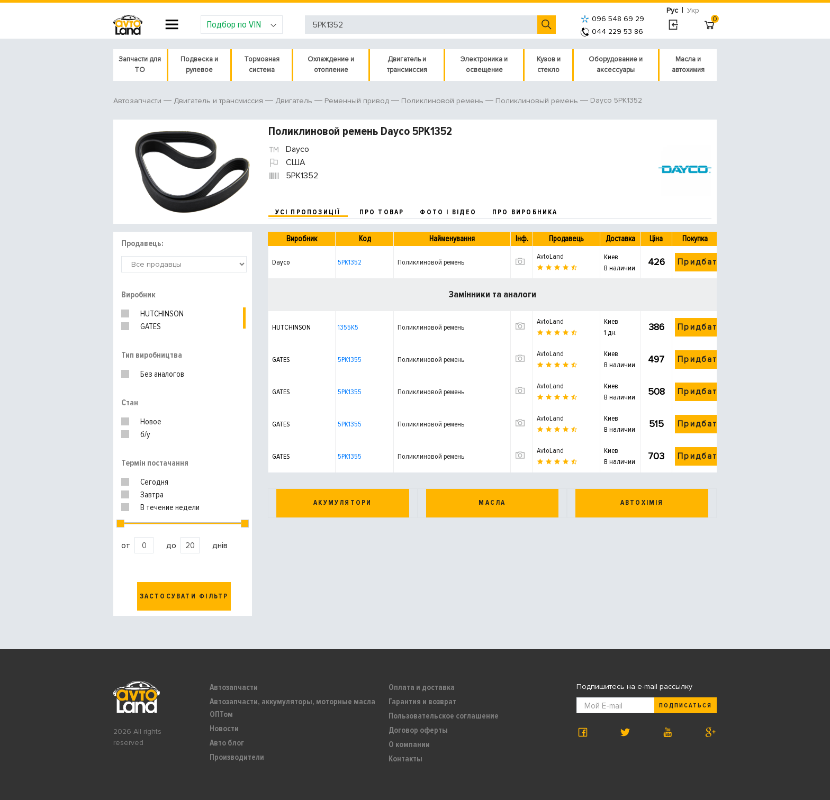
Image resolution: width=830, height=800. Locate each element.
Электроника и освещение (484, 64)
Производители (237, 757)
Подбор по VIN (241, 24)
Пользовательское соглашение (444, 716)
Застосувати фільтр (184, 596)
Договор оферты (418, 730)
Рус (672, 10)
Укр (693, 10)
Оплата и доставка (422, 687)
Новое (150, 421)
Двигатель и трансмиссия (407, 64)
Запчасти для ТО (140, 64)
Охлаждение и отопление (331, 64)
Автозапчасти (234, 687)
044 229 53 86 (612, 31)
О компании (409, 744)
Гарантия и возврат (422, 701)
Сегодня (154, 482)
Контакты (405, 758)
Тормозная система (261, 64)
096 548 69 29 (612, 18)
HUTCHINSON (162, 313)
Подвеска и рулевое (199, 64)
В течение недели (170, 507)
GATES (150, 326)
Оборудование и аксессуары (616, 64)
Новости (224, 728)
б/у (145, 434)
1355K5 (348, 327)
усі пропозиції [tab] (308, 212)
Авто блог (227, 743)
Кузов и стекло (549, 64)
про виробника (525, 212)
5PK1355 (350, 359)
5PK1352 (350, 262)
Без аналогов (162, 374)
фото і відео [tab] (448, 212)
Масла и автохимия (688, 64)
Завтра (152, 494)
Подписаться (685, 706)
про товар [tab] (381, 212)
